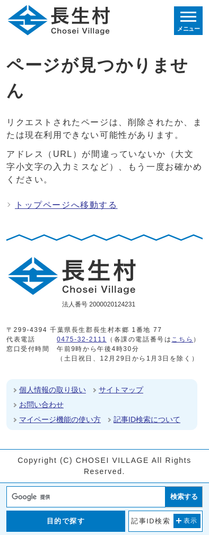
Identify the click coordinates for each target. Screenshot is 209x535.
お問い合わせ (41, 404)
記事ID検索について (147, 419)
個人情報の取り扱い (52, 389)
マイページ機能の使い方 (60, 419)
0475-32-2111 (82, 339)
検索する (184, 497)
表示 (191, 521)
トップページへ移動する (66, 204)
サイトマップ (121, 389)
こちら (182, 339)
